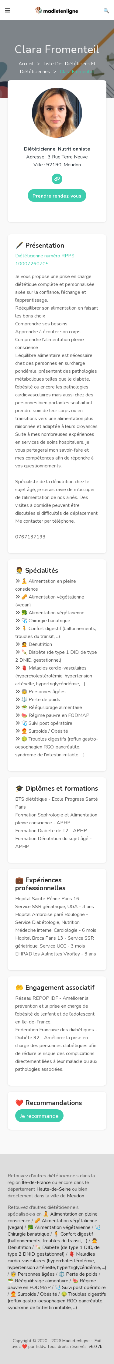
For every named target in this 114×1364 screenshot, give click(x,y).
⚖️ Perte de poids (78, 1274)
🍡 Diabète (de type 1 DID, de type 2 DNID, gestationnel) (54, 1250)
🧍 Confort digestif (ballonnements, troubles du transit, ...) (50, 1237)
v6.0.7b (95, 1346)
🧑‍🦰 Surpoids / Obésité (33, 1294)
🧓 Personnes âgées (32, 1274)
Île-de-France (36, 1182)
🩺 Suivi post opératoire (80, 1287)
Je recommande (39, 1116)
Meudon (75, 1196)
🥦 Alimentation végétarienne (59, 1227)
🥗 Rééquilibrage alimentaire (38, 1280)
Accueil (27, 64)
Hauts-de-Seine (53, 1189)
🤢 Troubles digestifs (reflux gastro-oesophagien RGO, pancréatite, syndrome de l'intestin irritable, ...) (57, 1301)
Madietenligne (76, 1341)
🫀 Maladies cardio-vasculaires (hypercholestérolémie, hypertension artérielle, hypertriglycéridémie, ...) (57, 1261)
